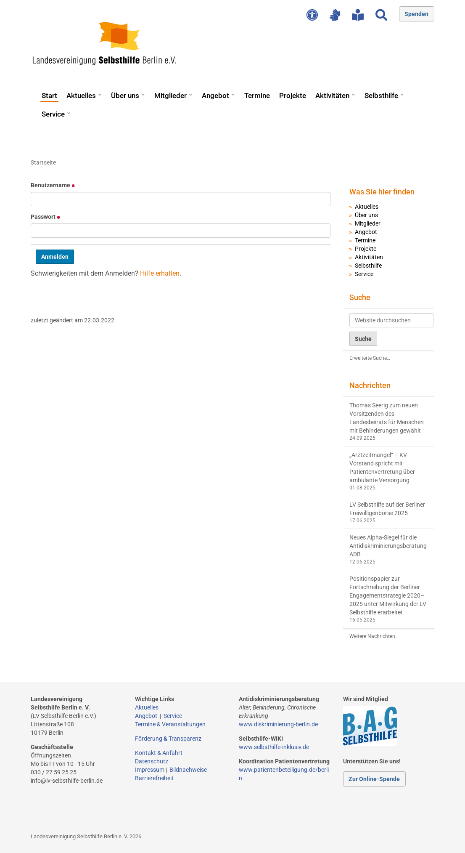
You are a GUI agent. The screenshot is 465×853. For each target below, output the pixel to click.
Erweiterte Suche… (369, 358)
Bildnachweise (188, 769)
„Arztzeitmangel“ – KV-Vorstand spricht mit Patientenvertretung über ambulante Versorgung (382, 468)
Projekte (292, 95)
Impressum (149, 769)
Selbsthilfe (381, 95)
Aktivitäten (332, 95)
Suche (359, 297)
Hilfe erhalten (160, 273)
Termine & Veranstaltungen (170, 724)
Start (49, 95)
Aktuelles (81, 95)
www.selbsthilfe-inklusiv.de (274, 747)
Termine (257, 95)
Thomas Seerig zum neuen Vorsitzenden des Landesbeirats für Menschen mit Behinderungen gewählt (386, 418)
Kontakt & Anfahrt (158, 752)
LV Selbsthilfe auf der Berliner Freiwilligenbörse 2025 (387, 508)
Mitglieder (170, 95)
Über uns (125, 95)
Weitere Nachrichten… (374, 636)
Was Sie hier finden (382, 191)
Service (53, 114)
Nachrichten (370, 385)
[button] (99, 91)
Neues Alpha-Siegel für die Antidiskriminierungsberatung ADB (388, 546)
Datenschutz (151, 761)
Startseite (43, 162)
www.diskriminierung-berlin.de (278, 724)
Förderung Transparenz (168, 738)
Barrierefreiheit (154, 778)
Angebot (215, 95)
